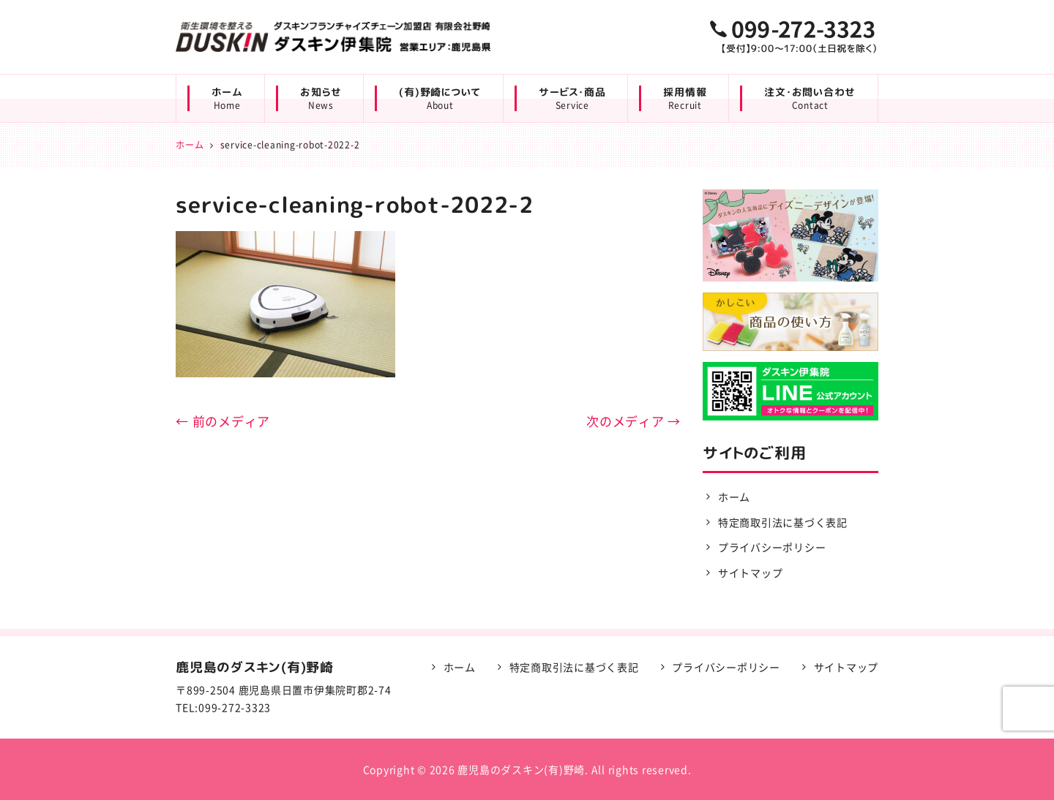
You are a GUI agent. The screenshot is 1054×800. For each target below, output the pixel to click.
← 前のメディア (223, 421)
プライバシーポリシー (772, 547)
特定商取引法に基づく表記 (783, 522)
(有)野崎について (440, 99)
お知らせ (320, 99)
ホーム (227, 99)
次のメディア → (633, 421)
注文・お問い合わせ (810, 99)
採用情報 (684, 99)
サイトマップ (750, 572)
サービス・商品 (572, 99)
